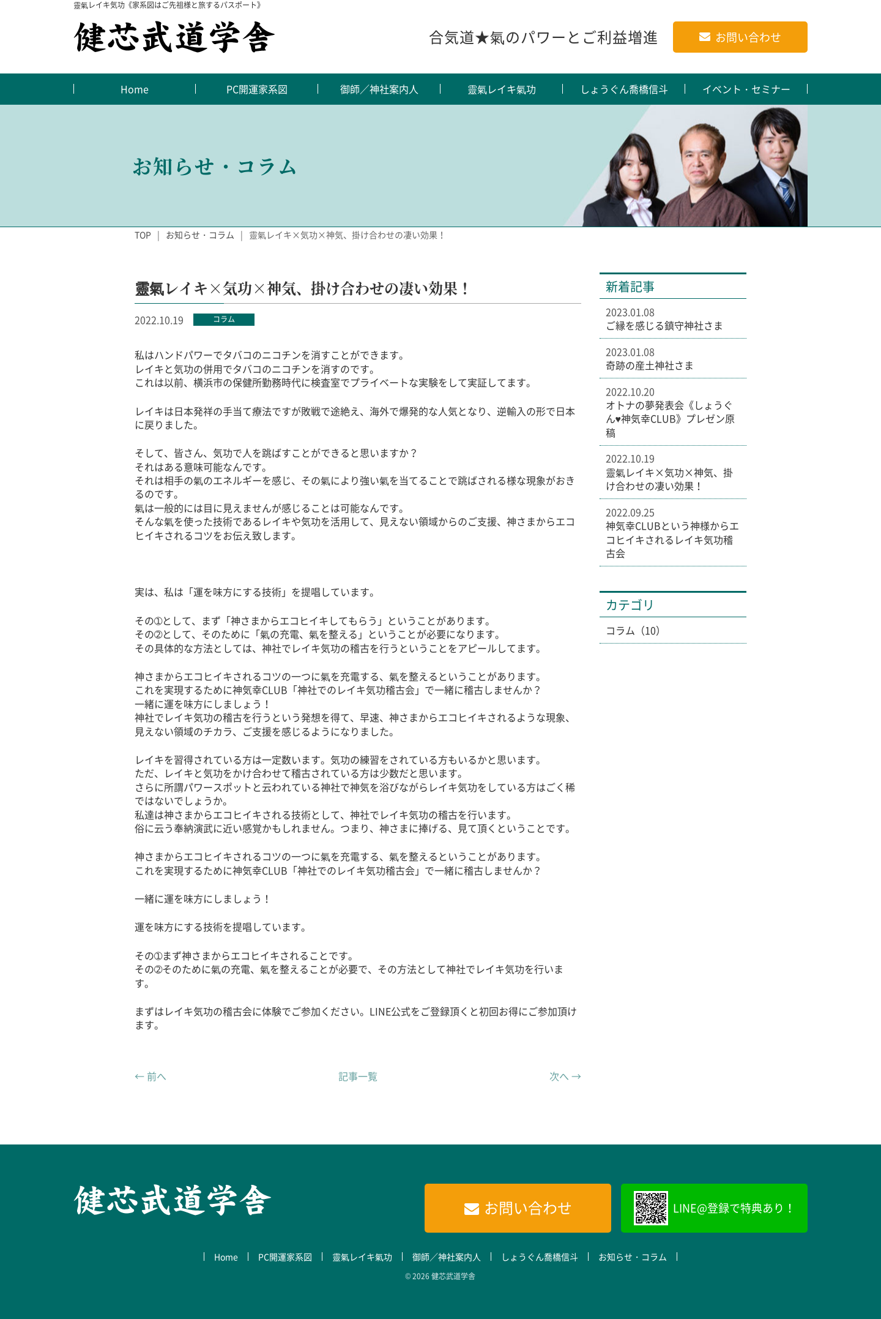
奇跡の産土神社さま (650, 365)
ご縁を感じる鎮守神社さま (664, 325)
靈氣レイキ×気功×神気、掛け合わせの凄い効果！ (669, 479)
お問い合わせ (748, 37)
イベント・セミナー (746, 89)
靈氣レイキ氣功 (501, 89)
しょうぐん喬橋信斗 (624, 89)
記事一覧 (357, 1076)
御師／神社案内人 (379, 89)
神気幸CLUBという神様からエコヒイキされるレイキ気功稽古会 (672, 539)
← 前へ (150, 1076)
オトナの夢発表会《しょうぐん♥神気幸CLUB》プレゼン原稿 (670, 418)
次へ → (565, 1076)
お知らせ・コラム (200, 234)
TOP (143, 234)
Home (135, 89)
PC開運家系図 (257, 89)
